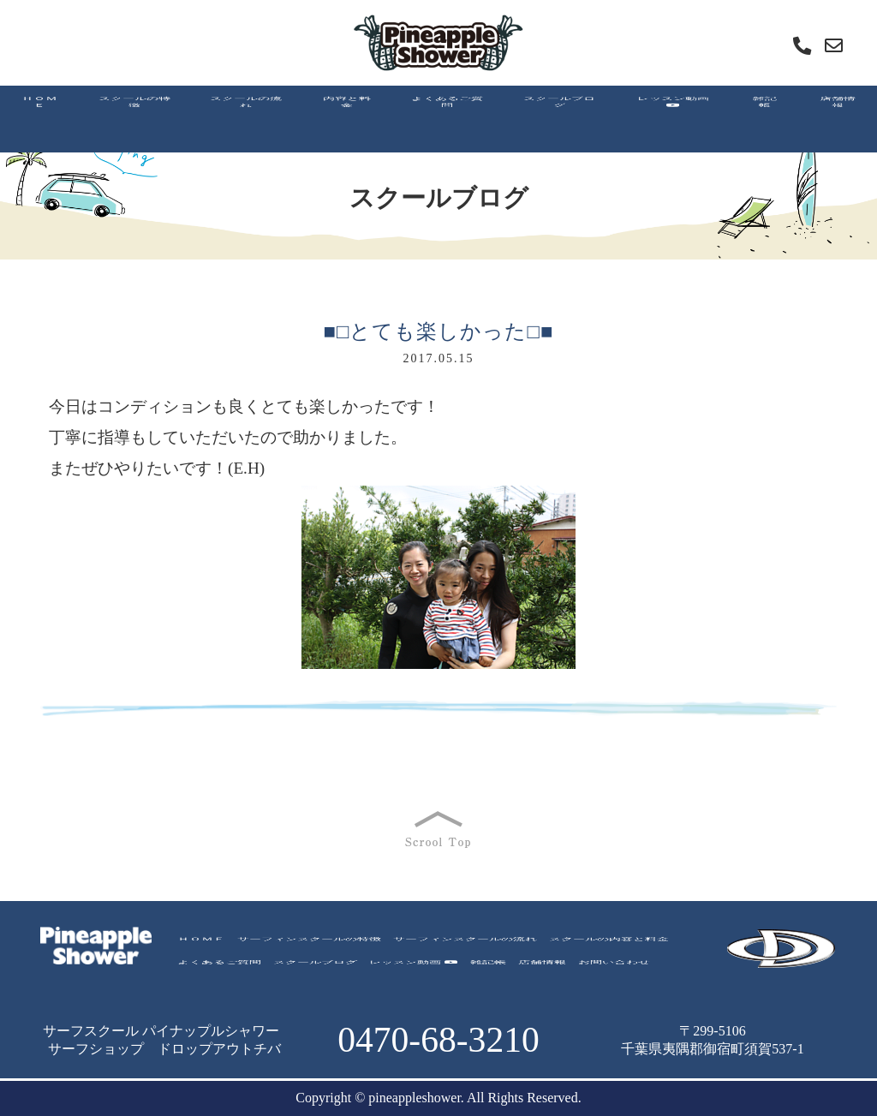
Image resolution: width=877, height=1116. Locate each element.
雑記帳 (488, 967)
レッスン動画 (413, 967)
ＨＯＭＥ (201, 944)
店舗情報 (542, 967)
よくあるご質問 (219, 967)
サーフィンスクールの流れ (465, 944)
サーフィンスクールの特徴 (309, 944)
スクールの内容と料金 (609, 944)
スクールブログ (315, 967)
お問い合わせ (614, 967)
